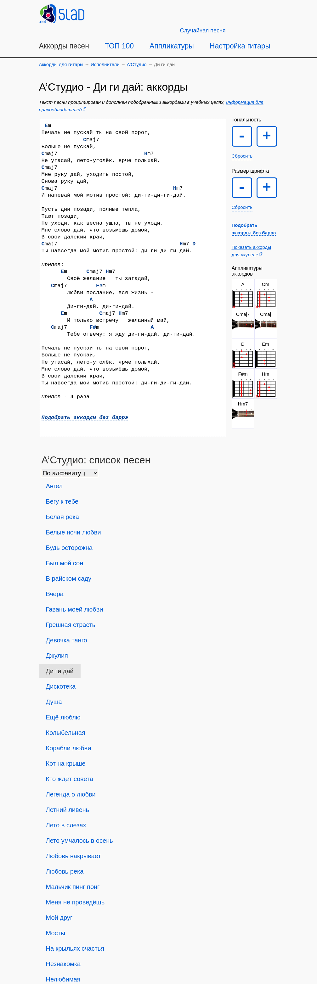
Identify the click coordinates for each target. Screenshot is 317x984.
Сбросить (242, 156)
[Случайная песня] (203, 30)
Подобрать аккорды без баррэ (85, 417)
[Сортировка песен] (69, 473)
